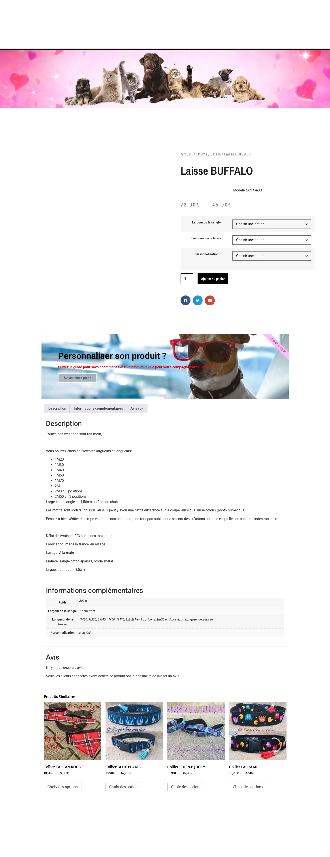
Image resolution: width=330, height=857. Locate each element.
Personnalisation (206, 254)
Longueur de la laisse (206, 238)
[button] (185, 300)
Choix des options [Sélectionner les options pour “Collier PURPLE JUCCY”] (186, 787)
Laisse (215, 154)
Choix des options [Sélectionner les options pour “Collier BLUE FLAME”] (124, 787)
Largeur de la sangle (206, 222)
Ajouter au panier (213, 278)
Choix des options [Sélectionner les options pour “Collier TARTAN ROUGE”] (62, 787)
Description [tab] (57, 408)
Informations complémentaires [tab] (98, 408)
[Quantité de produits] (187, 278)
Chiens (201, 154)
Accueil (187, 154)
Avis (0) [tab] (136, 408)
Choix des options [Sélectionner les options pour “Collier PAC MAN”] (248, 787)
